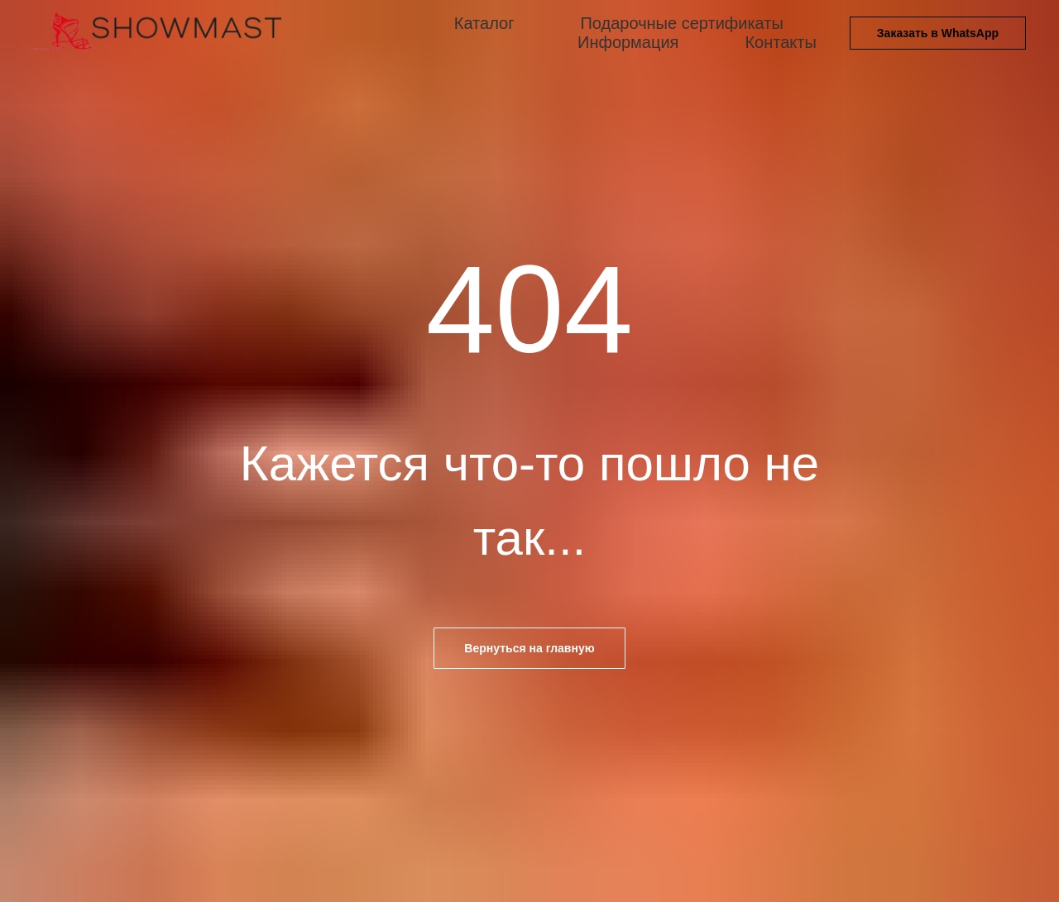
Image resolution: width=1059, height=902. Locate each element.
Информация (627, 42)
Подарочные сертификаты (681, 23)
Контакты (780, 42)
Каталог (484, 23)
